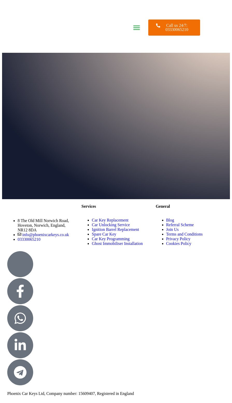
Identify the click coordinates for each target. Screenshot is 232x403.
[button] (136, 27)
